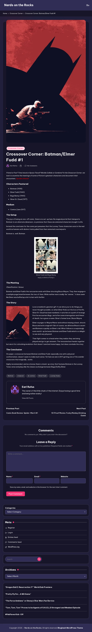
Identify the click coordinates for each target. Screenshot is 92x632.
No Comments (31, 166)
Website (64, 477)
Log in (10, 532)
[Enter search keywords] (23, 559)
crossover (20, 376)
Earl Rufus (28, 386)
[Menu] (87, 5)
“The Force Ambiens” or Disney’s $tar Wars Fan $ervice (29, 601)
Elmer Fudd (42, 376)
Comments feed (14, 542)
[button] (27, 398)
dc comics (31, 376)
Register (11, 528)
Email (37, 477)
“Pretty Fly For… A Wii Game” (18, 594)
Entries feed (13, 537)
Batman (10, 376)
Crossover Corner (15, 148)
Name (9, 477)
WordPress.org (13, 547)
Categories (10, 508)
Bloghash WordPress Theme (70, 628)
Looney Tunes (55, 376)
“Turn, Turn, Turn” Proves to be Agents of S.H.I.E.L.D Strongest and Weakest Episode (42, 608)
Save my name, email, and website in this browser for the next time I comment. (39, 487)
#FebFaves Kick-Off (14, 614)
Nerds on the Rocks (18, 5)
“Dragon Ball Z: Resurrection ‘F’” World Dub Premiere (28, 587)
